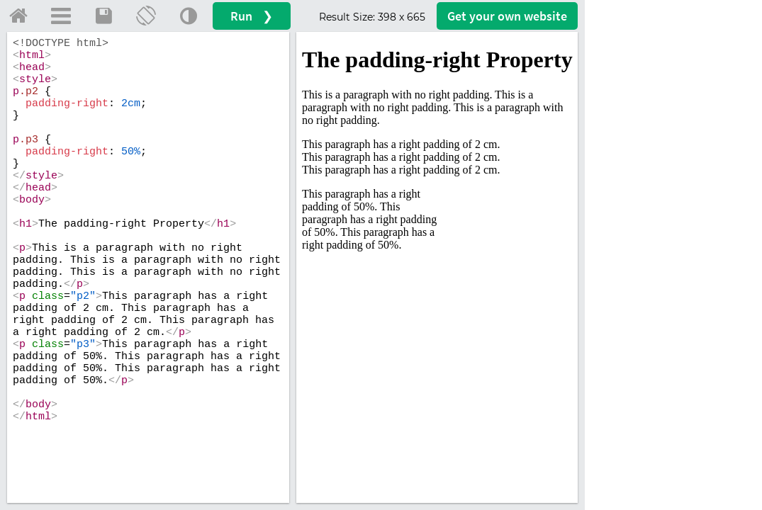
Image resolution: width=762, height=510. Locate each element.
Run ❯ (251, 16)
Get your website (507, 16)
